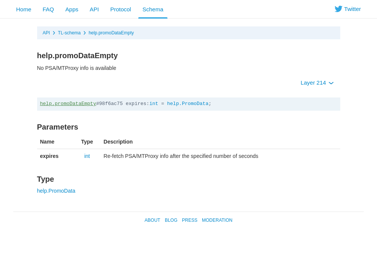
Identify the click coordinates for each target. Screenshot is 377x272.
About (152, 220)
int (153, 104)
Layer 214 (317, 82)
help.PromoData (187, 104)
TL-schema (69, 33)
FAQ (48, 9)
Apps (72, 9)
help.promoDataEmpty (111, 33)
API (94, 9)
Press (189, 220)
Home (23, 9)
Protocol (120, 9)
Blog (171, 220)
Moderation (217, 220)
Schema (152, 9)
